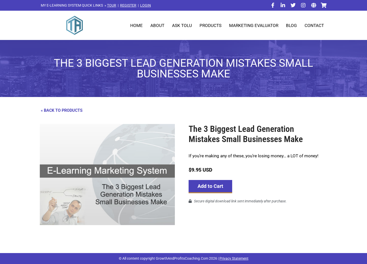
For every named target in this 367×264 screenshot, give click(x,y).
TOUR (111, 5)
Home (136, 25)
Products (210, 25)
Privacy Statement (233, 258)
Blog (291, 25)
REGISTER (128, 5)
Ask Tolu (182, 25)
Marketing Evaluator (253, 25)
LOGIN (145, 5)
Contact (314, 25)
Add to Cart (210, 186)
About (157, 25)
